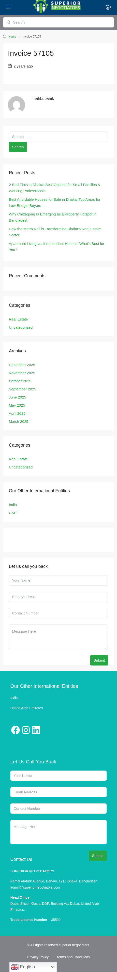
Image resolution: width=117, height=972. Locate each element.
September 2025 (22, 389)
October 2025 (20, 381)
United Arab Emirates (26, 708)
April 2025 (17, 413)
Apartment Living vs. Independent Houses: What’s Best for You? (56, 246)
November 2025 (22, 373)
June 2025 (17, 397)
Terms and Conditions (73, 957)
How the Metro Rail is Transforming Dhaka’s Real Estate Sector (55, 232)
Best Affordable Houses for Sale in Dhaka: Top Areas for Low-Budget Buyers (54, 202)
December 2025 (22, 365)
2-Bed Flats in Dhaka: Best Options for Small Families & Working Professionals (54, 188)
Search (18, 147)
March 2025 (18, 421)
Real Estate (18, 319)
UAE (12, 513)
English (23, 967)
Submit (99, 660)
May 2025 (17, 405)
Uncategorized (21, 327)
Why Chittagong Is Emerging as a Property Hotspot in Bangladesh (52, 217)
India (13, 505)
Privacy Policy (38, 957)
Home (12, 36)
